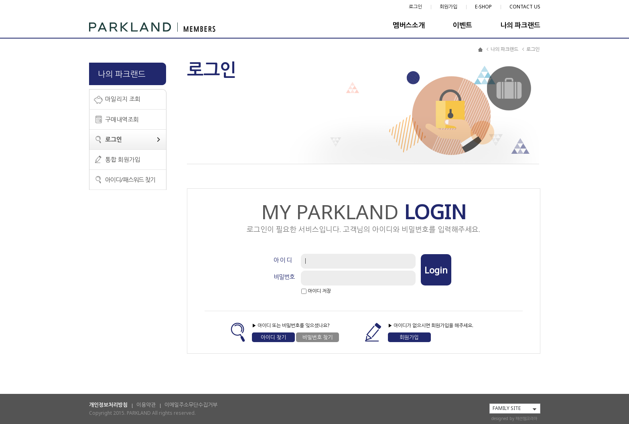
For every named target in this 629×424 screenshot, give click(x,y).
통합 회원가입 (122, 159)
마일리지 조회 (122, 99)
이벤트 (462, 25)
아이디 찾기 (273, 337)
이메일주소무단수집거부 (190, 404)
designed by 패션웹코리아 (514, 418)
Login (436, 270)
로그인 (415, 6)
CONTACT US (524, 6)
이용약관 (146, 404)
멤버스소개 (409, 25)
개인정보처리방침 (108, 404)
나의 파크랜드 (520, 25)
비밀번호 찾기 (317, 337)
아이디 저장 (319, 290)
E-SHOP (483, 6)
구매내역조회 (122, 119)
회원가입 (448, 6)
